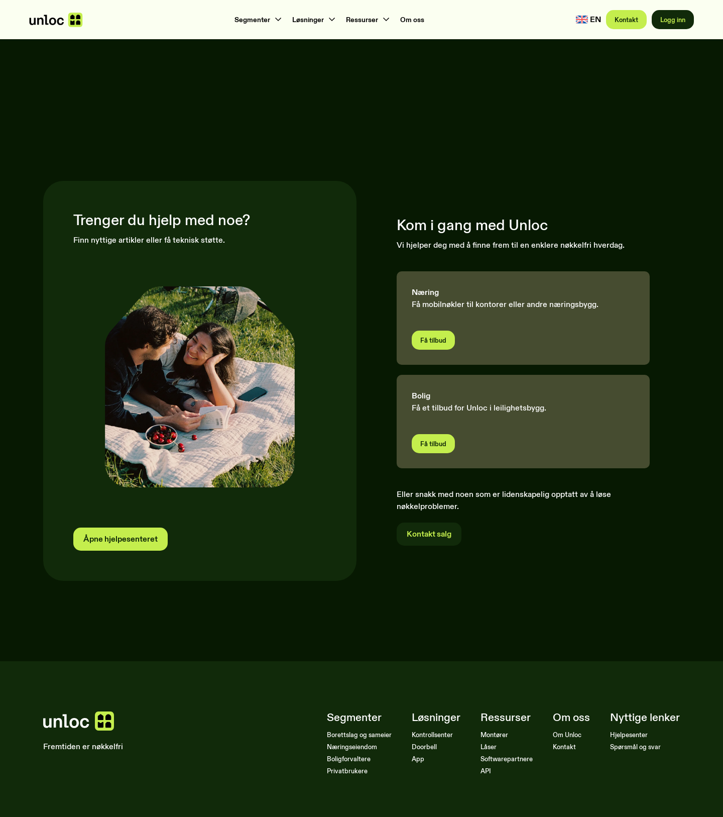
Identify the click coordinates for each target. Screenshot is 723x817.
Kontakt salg (429, 534)
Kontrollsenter (432, 735)
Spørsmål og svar (635, 747)
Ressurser (362, 19)
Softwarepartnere (506, 759)
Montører (494, 735)
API (485, 771)
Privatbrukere (347, 771)
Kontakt (626, 20)
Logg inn (672, 20)
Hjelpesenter (629, 735)
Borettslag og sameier (359, 735)
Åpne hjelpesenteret (120, 539)
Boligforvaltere (349, 759)
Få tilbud (433, 340)
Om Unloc (567, 735)
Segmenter (252, 19)
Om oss (412, 19)
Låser (488, 747)
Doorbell (424, 747)
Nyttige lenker (645, 717)
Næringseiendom (352, 747)
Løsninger (308, 19)
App (418, 759)
